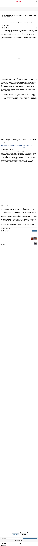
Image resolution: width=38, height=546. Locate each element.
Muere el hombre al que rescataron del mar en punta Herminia (12, 237)
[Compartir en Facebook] (6, 28)
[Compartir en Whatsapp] (2, 28)
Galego (21, 540)
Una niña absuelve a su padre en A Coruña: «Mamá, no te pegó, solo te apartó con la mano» (18, 147)
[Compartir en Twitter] (8, 28)
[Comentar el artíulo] (34, 28)
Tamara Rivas (3, 244)
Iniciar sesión (23, 534)
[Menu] (1, 1)
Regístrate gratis (15, 534)
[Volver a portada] (19, 1)
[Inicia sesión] (36, 1)
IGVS (10, 228)
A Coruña (21, 544)
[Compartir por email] (4, 28)
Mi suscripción (3, 545)
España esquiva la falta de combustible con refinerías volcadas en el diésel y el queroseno (17, 145)
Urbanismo (7, 228)
